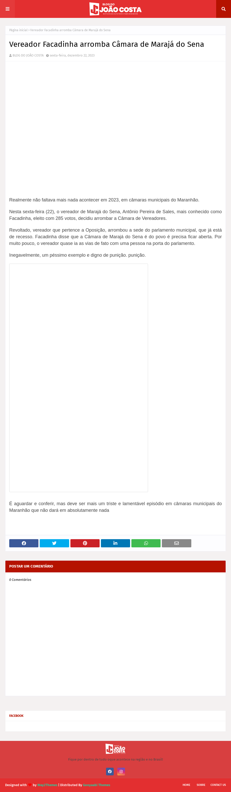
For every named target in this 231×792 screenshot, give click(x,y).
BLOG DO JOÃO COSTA (28, 55)
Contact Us (218, 785)
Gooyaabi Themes (96, 785)
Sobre (201, 785)
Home (186, 785)
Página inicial (18, 30)
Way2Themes (47, 785)
